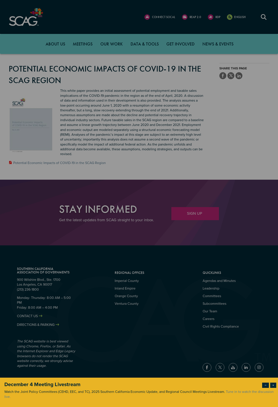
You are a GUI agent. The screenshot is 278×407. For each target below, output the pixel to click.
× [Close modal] (273, 385)
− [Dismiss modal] (265, 385)
